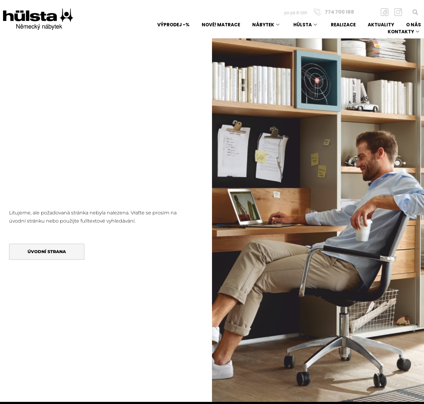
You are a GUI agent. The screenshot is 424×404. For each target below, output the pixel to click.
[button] (415, 12)
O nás (413, 24)
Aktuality (381, 24)
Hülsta (305, 24)
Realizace (343, 24)
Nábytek (265, 24)
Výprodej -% (173, 24)
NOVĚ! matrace (221, 24)
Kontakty (403, 31)
